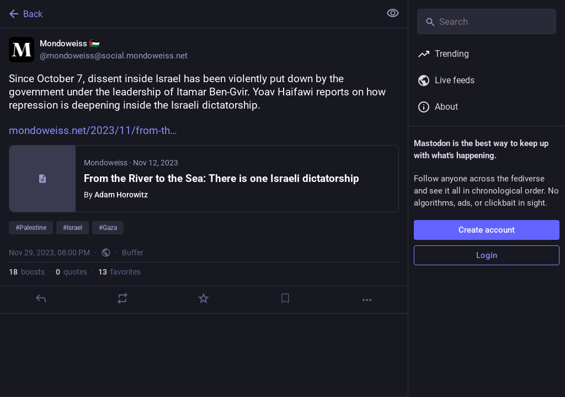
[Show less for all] (393, 13)
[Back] (189, 14)
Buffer (132, 252)
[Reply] (40, 298)
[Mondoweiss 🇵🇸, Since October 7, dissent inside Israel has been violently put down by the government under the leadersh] (204, 171)
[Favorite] (203, 298)
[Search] (486, 21)
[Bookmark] (285, 298)
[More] (367, 300)
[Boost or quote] (122, 298)
